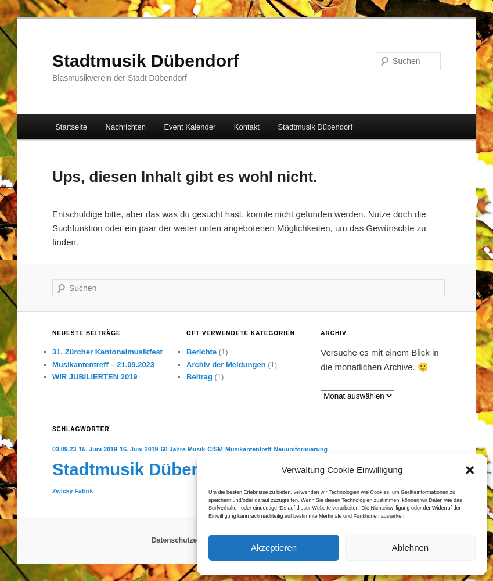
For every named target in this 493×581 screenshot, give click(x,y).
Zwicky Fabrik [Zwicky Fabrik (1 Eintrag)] (72, 490)
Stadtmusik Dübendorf (145, 60)
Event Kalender (189, 127)
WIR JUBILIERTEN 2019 (95, 376)
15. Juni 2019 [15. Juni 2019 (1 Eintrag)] (98, 449)
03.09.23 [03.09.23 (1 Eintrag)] (64, 449)
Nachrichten (126, 127)
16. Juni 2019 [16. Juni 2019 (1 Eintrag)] (139, 449)
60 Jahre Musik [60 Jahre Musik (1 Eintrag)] (183, 449)
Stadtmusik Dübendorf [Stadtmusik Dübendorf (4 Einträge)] (143, 469)
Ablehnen (410, 548)
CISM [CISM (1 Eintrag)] (215, 449)
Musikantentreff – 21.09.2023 (103, 364)
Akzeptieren (274, 548)
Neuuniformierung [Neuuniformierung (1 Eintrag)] (301, 449)
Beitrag (199, 376)
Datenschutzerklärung (188, 540)
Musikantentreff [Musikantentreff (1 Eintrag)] (248, 449)
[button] (470, 470)
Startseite (71, 127)
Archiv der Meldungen (226, 364)
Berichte (201, 351)
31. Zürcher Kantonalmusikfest (107, 351)
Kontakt (247, 127)
